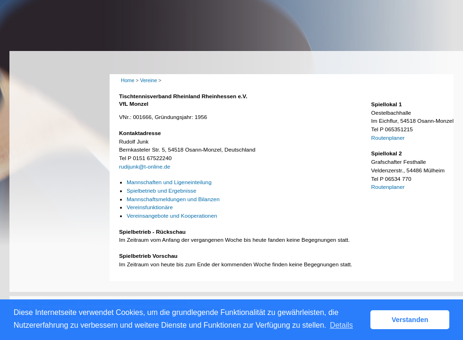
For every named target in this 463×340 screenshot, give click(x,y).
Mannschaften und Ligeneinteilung (169, 182)
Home (127, 80)
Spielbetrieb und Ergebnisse (162, 190)
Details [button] (341, 325)
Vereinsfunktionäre (150, 207)
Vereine (148, 80)
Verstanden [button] (410, 319)
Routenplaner (388, 138)
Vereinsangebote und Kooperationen (172, 215)
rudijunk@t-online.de (144, 166)
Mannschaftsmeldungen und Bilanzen (173, 199)
